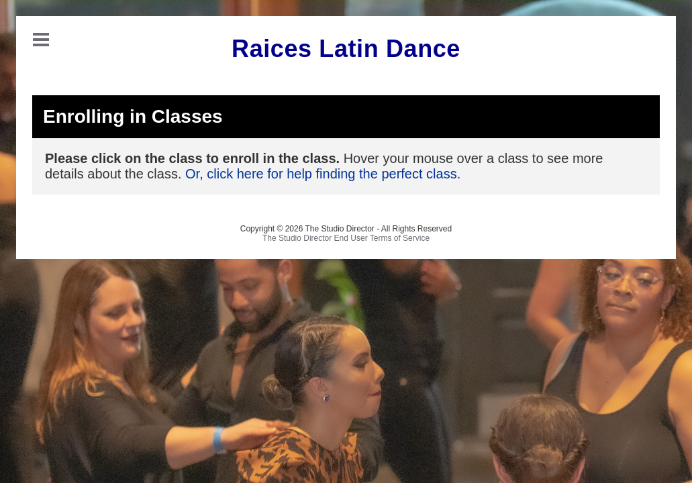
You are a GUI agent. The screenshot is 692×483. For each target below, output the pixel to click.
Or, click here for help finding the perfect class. (322, 173)
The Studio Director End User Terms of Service (346, 238)
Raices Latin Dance (346, 48)
